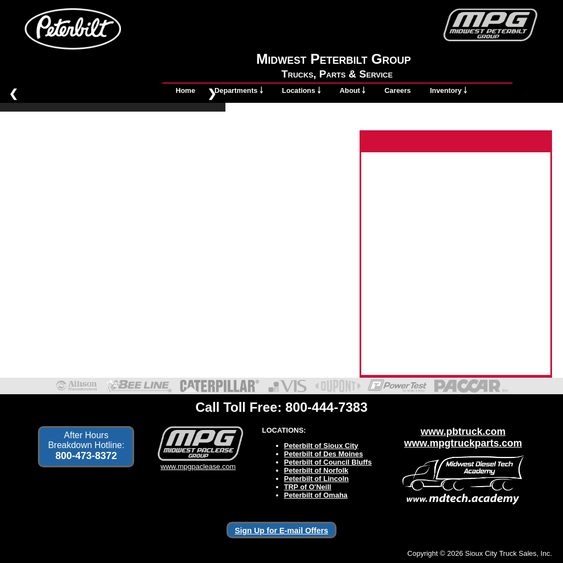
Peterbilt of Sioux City (321, 445)
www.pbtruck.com (463, 431)
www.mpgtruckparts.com (463, 443)
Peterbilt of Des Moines (323, 454)
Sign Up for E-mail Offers (281, 530)
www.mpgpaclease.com (198, 462)
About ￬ (353, 90)
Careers (397, 90)
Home (186, 90)
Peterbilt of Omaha (316, 495)
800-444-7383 (326, 407)
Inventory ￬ (448, 90)
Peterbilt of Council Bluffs (328, 462)
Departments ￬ (238, 90)
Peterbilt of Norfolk (316, 470)
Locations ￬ (301, 90)
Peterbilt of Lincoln (316, 478)
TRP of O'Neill (308, 487)
